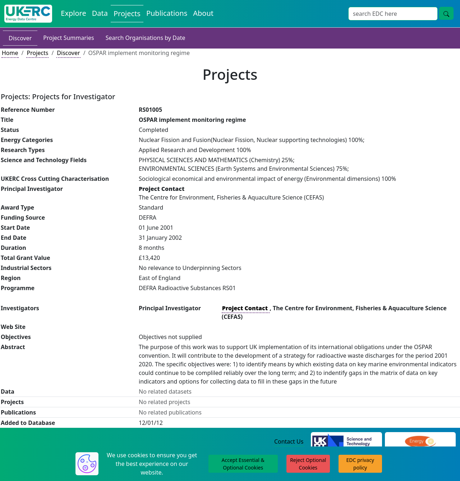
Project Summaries (68, 38)
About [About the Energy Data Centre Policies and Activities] (203, 13)
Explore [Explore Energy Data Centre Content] (73, 13)
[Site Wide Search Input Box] (393, 13)
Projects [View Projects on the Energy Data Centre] (127, 13)
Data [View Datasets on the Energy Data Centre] (100, 13)
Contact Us (288, 441)
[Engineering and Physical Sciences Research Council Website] (420, 442)
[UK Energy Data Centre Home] (28, 13)
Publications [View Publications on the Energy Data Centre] (166, 13)
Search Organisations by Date (145, 38)
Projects (37, 53)
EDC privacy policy (360, 464)
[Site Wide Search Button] (446, 13)
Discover (20, 38)
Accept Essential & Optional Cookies (243, 464)
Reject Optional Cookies (308, 464)
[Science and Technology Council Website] (346, 442)
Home (10, 53)
